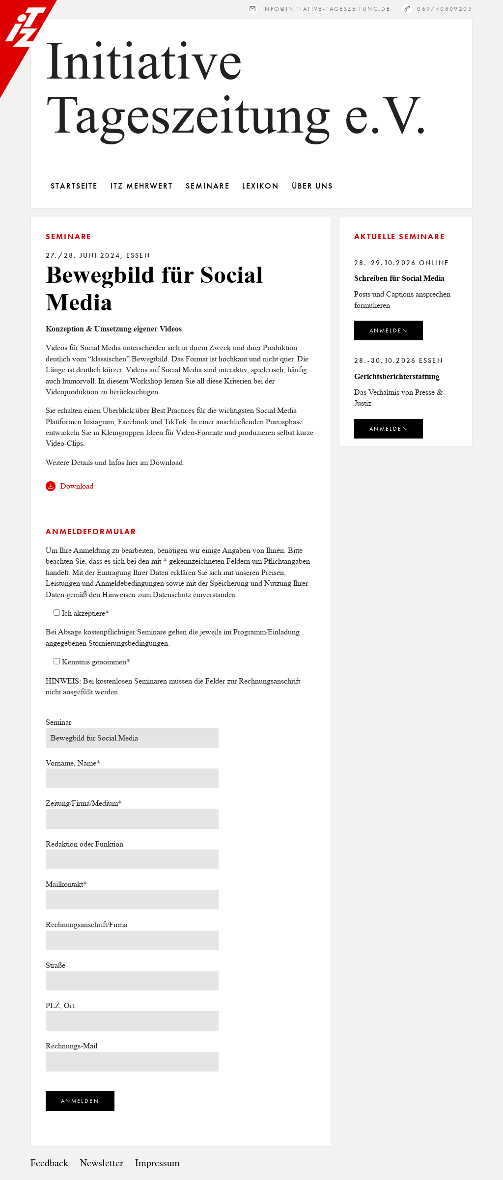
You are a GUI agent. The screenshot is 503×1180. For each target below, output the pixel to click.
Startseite (74, 186)
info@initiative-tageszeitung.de (326, 8)
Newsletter (101, 1163)
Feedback (49, 1163)
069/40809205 (445, 8)
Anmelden (388, 330)
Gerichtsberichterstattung (397, 376)
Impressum (157, 1163)
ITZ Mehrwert (142, 186)
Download (76, 486)
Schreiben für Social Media (399, 278)
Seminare (207, 186)
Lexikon (260, 186)
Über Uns (312, 186)
